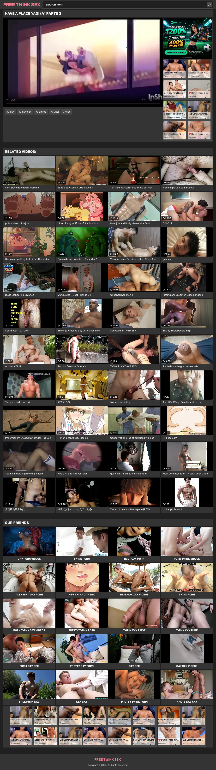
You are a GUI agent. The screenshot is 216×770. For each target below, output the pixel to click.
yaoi (56, 111)
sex (68, 111)
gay (12, 111)
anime (42, 111)
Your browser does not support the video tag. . (83, 62)
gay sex (26, 111)
